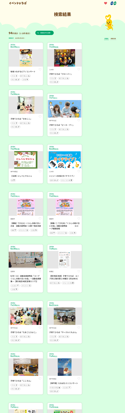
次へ (73, 358)
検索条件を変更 (46, 33)
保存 (38, 69)
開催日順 (113, 38)
